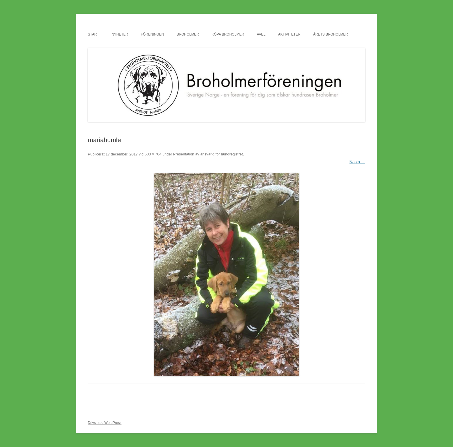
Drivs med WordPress (104, 423)
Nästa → (357, 161)
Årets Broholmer (330, 34)
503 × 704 (153, 154)
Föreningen (152, 34)
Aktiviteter (289, 34)
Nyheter (120, 34)
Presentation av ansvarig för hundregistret (208, 154)
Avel (261, 34)
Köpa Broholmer (228, 34)
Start (93, 34)
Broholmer (188, 34)
